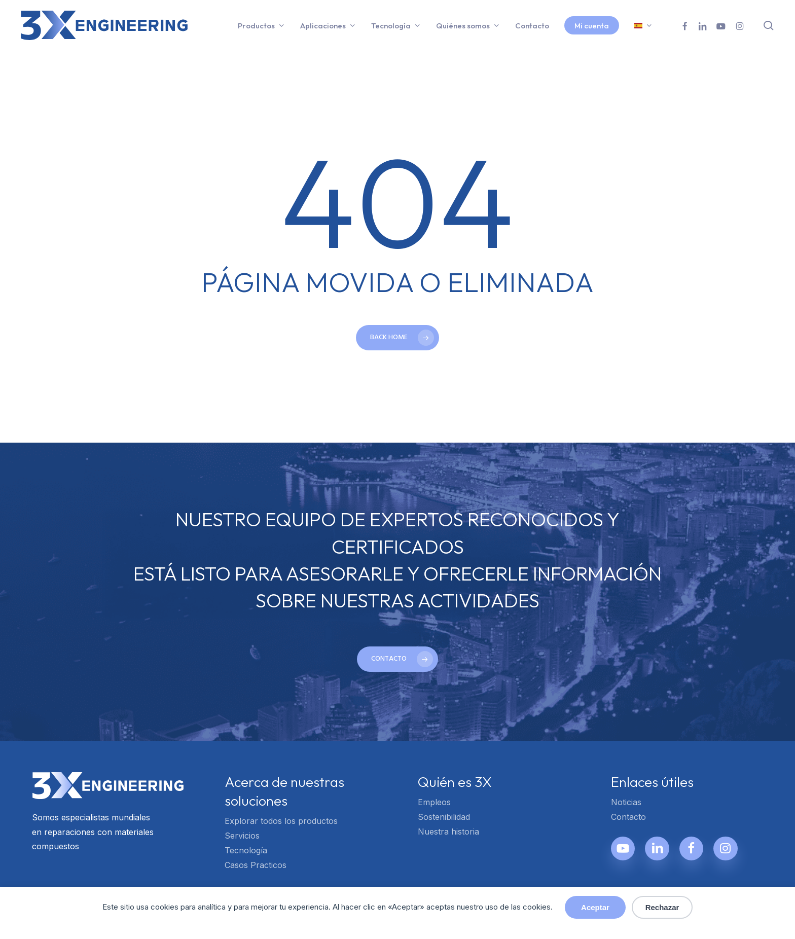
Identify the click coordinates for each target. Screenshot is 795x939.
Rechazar (662, 907)
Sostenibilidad (444, 817)
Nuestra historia (448, 831)
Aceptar (595, 907)
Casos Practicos (255, 865)
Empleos (434, 802)
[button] (397, 659)
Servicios (242, 835)
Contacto (628, 817)
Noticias (626, 802)
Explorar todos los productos (281, 821)
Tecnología (246, 850)
